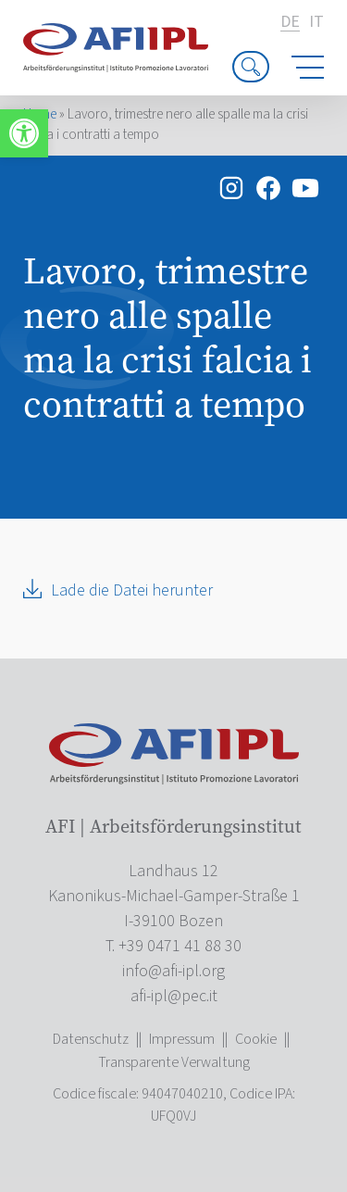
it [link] (316, 22)
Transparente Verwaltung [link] (174, 1062)
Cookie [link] (256, 1039)
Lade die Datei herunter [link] (132, 590)
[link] (24, 133)
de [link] (290, 22)
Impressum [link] (182, 1039)
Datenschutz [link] (91, 1039)
